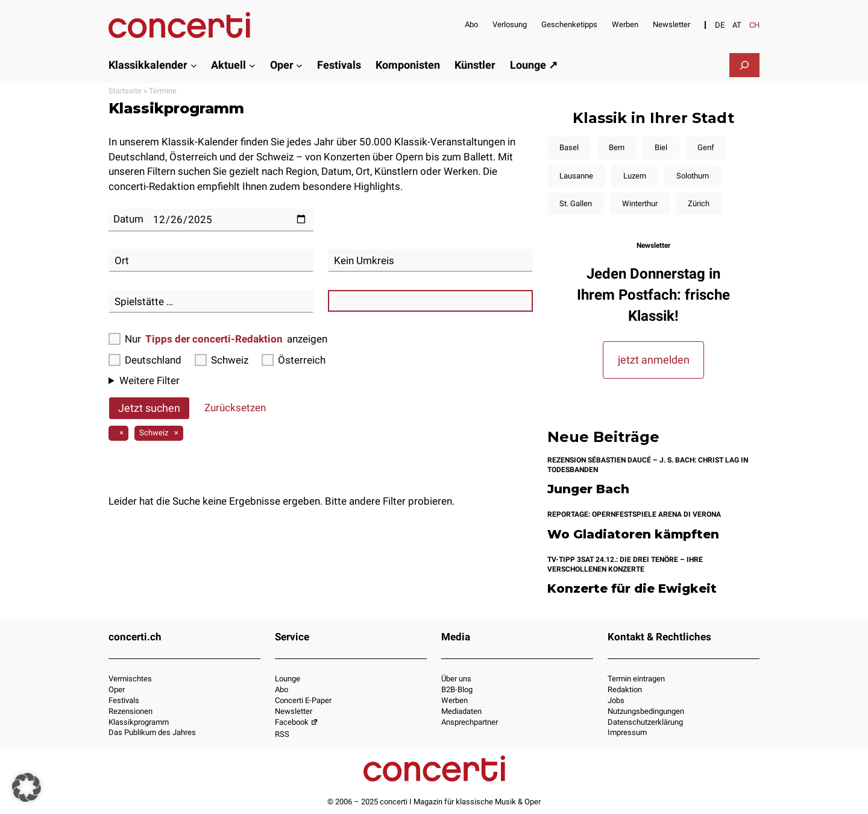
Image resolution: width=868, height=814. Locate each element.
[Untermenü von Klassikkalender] (193, 65)
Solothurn (692, 175)
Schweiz (221, 360)
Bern (616, 147)
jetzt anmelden (654, 359)
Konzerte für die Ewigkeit (632, 589)
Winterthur (640, 203)
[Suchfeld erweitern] (744, 65)
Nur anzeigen (217, 339)
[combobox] (210, 260)
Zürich (698, 203)
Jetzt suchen (149, 408)
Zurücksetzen (235, 408)
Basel (569, 147)
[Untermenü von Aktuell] (252, 65)
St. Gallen (575, 203)
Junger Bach (588, 489)
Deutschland (144, 360)
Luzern (634, 175)
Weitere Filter (149, 380)
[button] (26, 787)
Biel (661, 147)
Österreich (294, 360)
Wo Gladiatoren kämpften (633, 534)
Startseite (125, 90)
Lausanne (576, 175)
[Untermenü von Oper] (299, 65)
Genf (705, 147)
